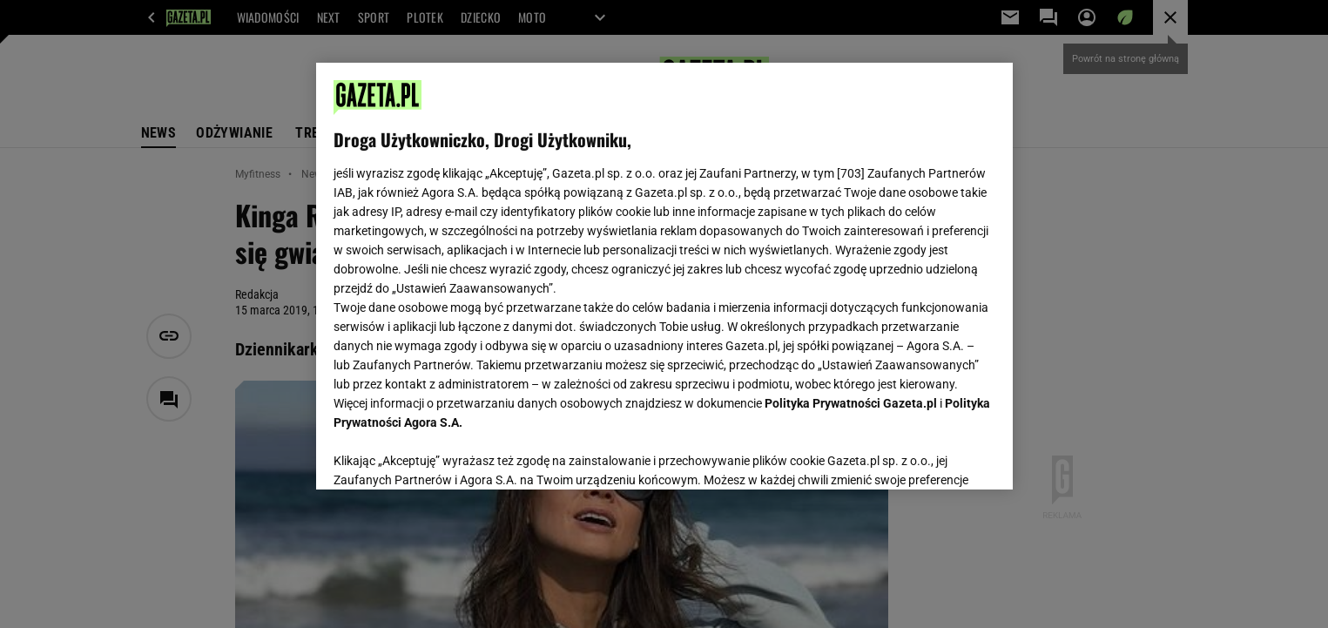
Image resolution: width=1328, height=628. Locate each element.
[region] (664, 276)
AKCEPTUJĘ (935, 456)
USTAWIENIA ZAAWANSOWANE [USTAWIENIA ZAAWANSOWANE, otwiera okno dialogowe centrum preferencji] (447, 455)
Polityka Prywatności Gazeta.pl (851, 403)
